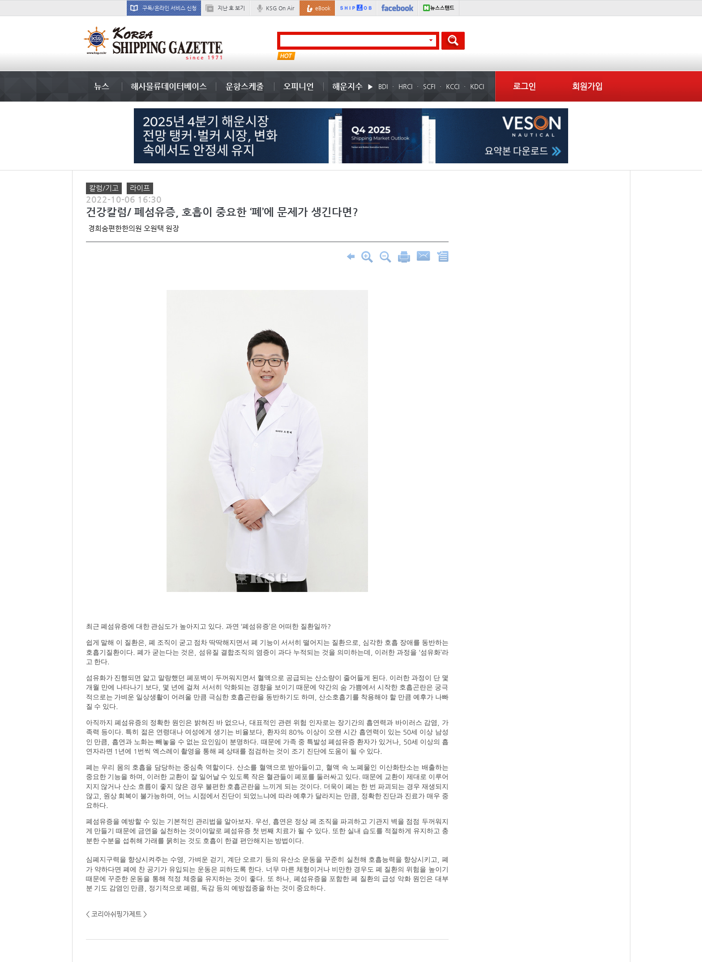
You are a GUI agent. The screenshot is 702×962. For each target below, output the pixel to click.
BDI (383, 86)
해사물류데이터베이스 (169, 86)
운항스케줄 (245, 86)
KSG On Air (280, 8)
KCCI (452, 86)
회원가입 (587, 86)
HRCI (405, 86)
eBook (322, 8)
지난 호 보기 (231, 8)
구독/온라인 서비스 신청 (169, 8)
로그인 (524, 86)
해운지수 (347, 86)
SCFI (429, 86)
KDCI (477, 86)
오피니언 (298, 86)
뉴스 (101, 86)
